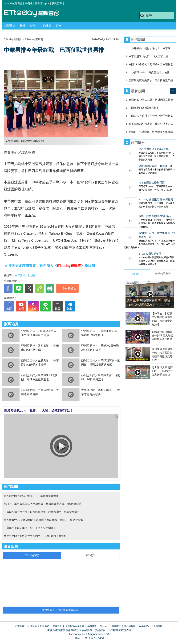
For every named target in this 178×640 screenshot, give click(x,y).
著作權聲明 (144, 626)
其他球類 (45, 25)
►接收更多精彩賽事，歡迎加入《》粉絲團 (49, 266)
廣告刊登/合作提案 (74, 626)
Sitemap (104, 626)
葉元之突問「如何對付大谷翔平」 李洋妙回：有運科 (35, 535)
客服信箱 (91, 626)
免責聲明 (158, 626)
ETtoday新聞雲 (13, 3)
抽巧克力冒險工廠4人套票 (154, 148)
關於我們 (44, 626)
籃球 (33, 25)
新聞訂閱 (57, 3)
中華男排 (20, 275)
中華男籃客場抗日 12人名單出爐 (148, 56)
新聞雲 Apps (42, 3)
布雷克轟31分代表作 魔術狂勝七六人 (151, 123)
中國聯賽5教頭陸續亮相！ (144, 107)
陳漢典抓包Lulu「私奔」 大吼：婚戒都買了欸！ (38, 410)
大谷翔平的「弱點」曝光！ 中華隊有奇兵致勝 (31, 495)
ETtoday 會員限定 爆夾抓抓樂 (156, 199)
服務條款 (116, 626)
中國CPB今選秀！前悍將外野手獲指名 (151, 64)
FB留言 (90, 555)
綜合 (58, 25)
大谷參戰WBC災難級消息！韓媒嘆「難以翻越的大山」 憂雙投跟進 (43, 519)
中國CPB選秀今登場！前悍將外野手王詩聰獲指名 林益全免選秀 (42, 511)
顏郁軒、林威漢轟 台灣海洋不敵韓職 (151, 131)
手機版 (29, 3)
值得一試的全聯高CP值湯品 (155, 216)
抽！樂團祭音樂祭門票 (152, 182)
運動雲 (34, 13)
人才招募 (32, 626)
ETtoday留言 (32, 555)
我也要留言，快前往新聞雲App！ (61, 609)
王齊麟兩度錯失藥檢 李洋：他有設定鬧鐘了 (30, 527)
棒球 (23, 25)
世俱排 (32, 275)
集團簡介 (57, 626)
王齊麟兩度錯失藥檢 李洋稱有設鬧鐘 (151, 80)
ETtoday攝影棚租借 (150, 253)
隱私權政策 (129, 626)
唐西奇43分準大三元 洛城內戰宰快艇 (151, 99)
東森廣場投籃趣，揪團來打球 (155, 165)
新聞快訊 (9, 25)
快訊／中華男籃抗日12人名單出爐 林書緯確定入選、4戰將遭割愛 (42, 503)
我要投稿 (20, 626)
